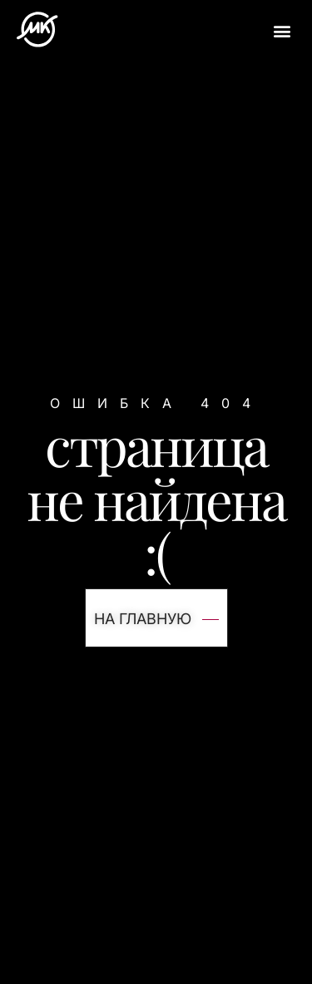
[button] (281, 30)
